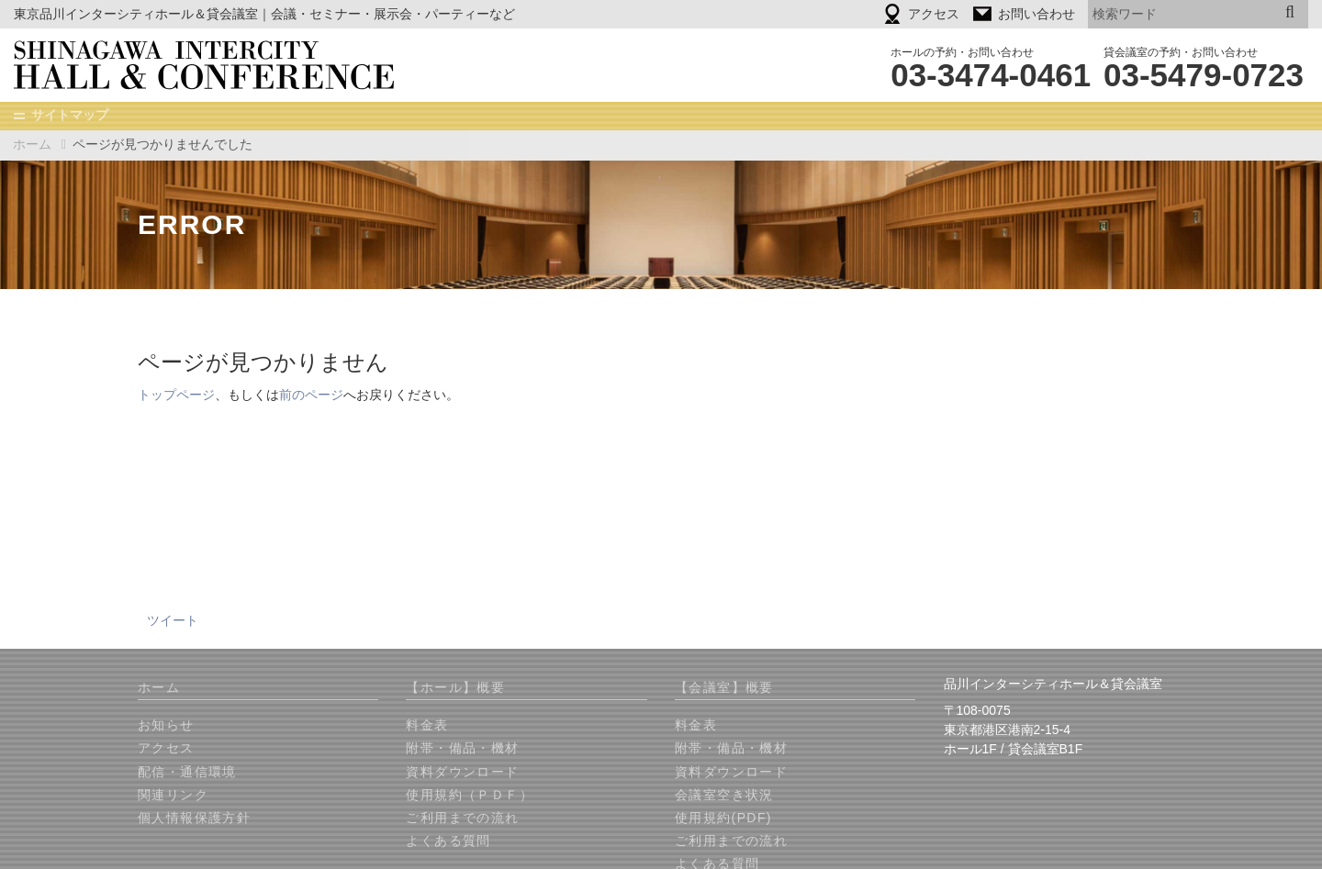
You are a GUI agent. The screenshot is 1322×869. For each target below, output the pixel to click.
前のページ (311, 395)
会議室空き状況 (724, 795)
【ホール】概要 (455, 688)
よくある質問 (448, 841)
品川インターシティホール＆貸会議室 (217, 65)
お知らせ (166, 726)
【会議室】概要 (724, 688)
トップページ (176, 395)
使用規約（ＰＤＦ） (469, 795)
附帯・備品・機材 (462, 749)
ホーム (32, 144)
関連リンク (173, 795)
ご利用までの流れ (462, 818)
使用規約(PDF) (723, 818)
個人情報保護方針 (194, 818)
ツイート (172, 621)
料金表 (427, 726)
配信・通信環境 (187, 772)
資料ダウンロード (462, 772)
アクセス (166, 749)
